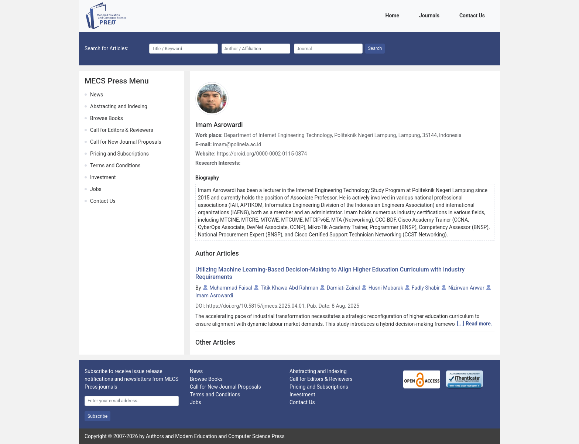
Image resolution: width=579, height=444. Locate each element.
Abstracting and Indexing (118, 106)
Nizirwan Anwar (466, 288)
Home (394, 14)
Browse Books (106, 118)
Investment (103, 177)
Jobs (96, 189)
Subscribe (97, 416)
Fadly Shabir (426, 288)
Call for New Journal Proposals (125, 142)
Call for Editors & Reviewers (121, 130)
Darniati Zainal (343, 288)
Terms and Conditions (115, 165)
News (96, 95)
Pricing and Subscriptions (119, 154)
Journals (430, 14)
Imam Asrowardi (214, 295)
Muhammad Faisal (230, 288)
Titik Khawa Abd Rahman (289, 288)
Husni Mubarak (386, 288)
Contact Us (473, 14)
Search (375, 48)
